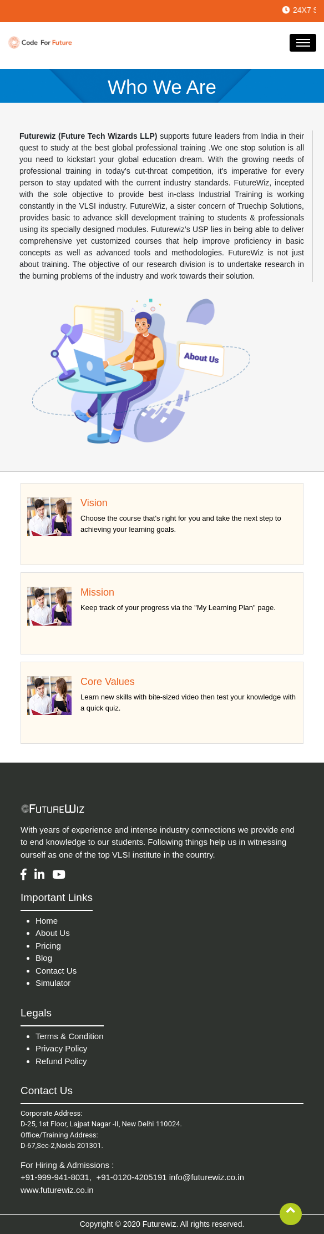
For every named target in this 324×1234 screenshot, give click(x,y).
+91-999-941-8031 (55, 1177)
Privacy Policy (61, 1048)
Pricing (48, 945)
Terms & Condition (70, 1036)
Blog (44, 958)
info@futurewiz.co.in (206, 1177)
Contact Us (56, 970)
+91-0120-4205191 (131, 1177)
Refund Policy (61, 1061)
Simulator (53, 983)
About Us (53, 933)
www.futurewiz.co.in (57, 1190)
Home (47, 920)
